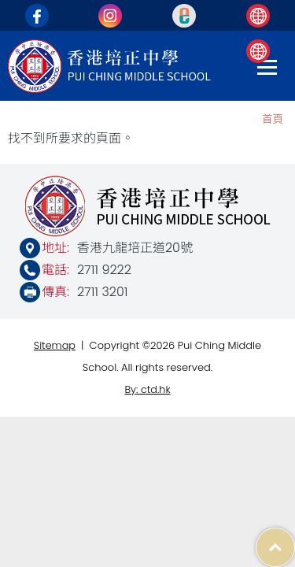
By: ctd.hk (147, 389)
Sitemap (55, 345)
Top (294, 539)
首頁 (272, 119)
